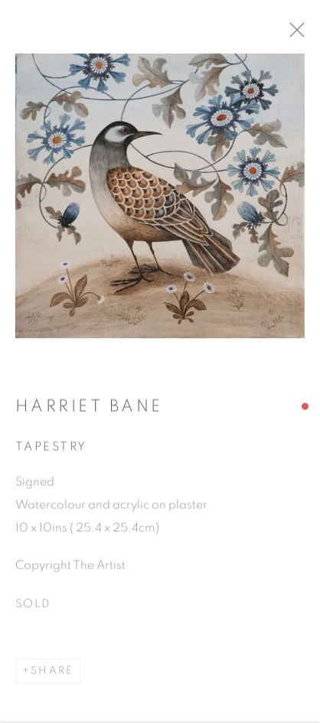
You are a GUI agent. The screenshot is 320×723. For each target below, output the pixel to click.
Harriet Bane (89, 410)
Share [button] (52, 675)
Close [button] (306, 34)
